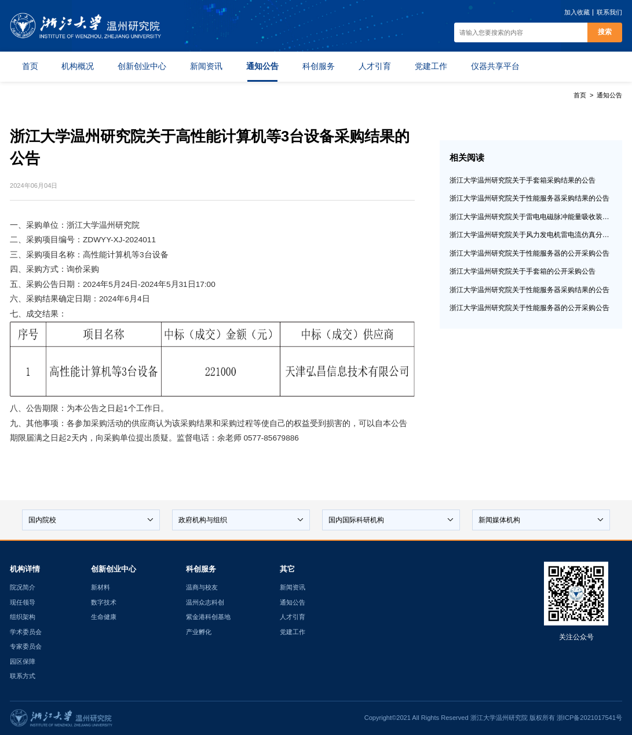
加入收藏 (577, 12)
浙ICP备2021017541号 (589, 717)
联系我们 (609, 12)
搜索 (605, 32)
